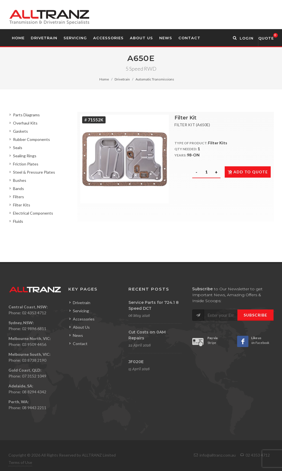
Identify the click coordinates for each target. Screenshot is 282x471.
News (78, 335)
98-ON (193, 154)
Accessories (84, 319)
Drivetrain (122, 79)
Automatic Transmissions (154, 79)
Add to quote (248, 171)
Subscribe (255, 315)
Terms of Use (20, 462)
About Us (81, 327)
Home (104, 79)
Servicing (81, 310)
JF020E (136, 361)
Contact (80, 343)
